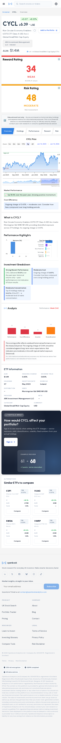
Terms (4, 661)
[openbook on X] (12, 574)
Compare (17, 511)
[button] (31, 69)
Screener (6, 12)
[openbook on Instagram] (34, 574)
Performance (34, 131)
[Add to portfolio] (49, 30)
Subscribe (51, 586)
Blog (34, 612)
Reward (47, 131)
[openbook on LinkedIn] (5, 574)
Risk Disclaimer (38, 644)
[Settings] (56, 4)
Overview (8, 131)
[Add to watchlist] (34, 30)
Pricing (5, 618)
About (34, 605)
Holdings (20, 131)
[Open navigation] (3, 4)
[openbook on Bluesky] (26, 574)
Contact (35, 618)
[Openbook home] (10, 4)
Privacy (11, 661)
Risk (57, 131)
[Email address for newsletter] (22, 586)
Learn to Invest (8, 631)
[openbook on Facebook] (19, 574)
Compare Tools (8, 644)
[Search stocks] (33, 4)
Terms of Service (39, 631)
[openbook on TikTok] (41, 574)
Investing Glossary (10, 637)
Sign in (10, 442)
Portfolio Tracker (9, 612)
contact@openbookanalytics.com (33, 592)
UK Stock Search (9, 605)
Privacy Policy (38, 637)
